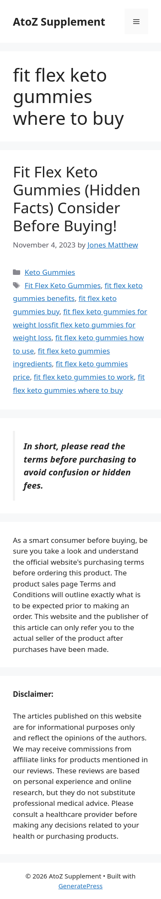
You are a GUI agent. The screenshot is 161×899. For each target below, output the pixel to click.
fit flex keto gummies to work (84, 377)
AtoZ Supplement (59, 21)
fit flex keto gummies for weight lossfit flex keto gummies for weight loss (80, 324)
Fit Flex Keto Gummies (62, 285)
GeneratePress (80, 885)
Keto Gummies (49, 272)
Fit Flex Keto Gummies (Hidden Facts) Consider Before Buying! (76, 199)
